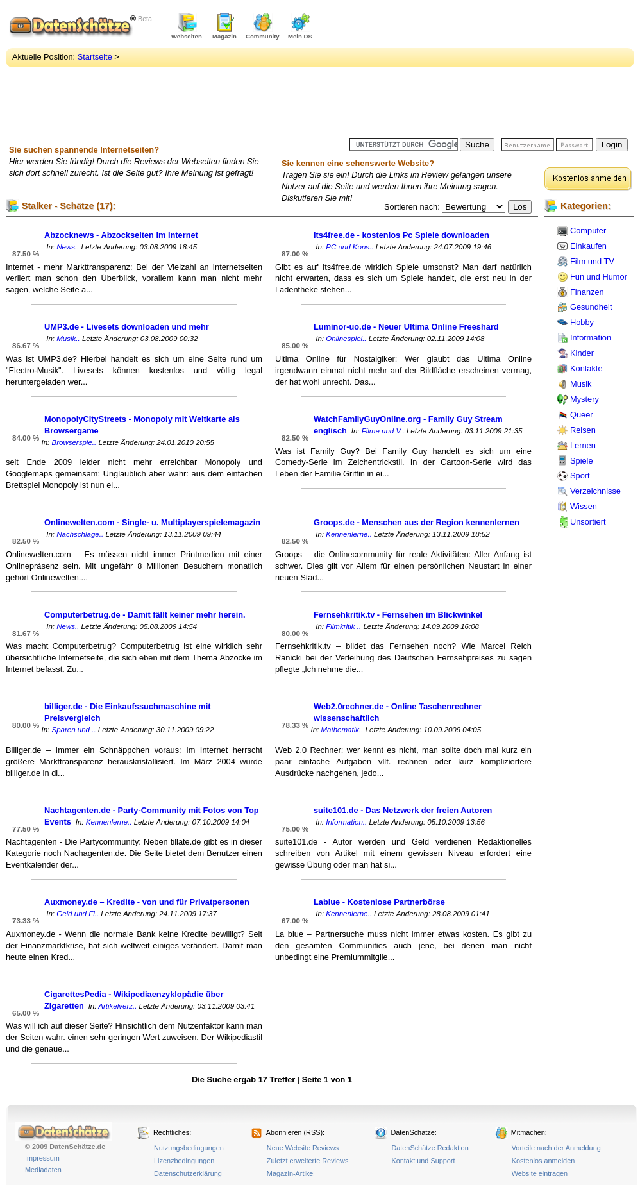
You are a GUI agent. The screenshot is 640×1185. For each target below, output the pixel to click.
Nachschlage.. (79, 534)
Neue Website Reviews (303, 1148)
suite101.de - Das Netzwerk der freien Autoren (403, 810)
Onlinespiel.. (346, 338)
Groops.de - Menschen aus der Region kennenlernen (416, 522)
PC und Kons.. (349, 247)
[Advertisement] (413, 70)
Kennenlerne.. (349, 534)
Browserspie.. (73, 442)
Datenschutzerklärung (188, 1173)
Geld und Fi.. (77, 914)
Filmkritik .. (343, 626)
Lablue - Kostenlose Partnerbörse (379, 902)
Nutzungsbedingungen (189, 1148)
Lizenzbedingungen (184, 1160)
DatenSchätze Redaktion (429, 1148)
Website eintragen (540, 1173)
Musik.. (68, 338)
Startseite (95, 57)
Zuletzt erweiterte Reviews (308, 1160)
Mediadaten (43, 1169)
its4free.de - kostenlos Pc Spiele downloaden (401, 235)
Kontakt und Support (423, 1160)
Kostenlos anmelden (543, 1160)
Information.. (346, 822)
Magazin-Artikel (291, 1173)
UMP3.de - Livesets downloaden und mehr (126, 327)
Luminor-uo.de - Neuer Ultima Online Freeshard (406, 327)
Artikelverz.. (117, 1006)
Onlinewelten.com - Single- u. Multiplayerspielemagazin (152, 522)
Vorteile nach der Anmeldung (556, 1148)
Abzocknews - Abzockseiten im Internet (121, 235)
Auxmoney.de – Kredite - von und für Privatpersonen (146, 902)
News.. (67, 247)
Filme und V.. (383, 431)
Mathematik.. (342, 730)
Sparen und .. (73, 730)
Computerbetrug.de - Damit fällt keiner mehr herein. (145, 614)
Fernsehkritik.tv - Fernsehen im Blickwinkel (398, 614)
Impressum (42, 1158)
